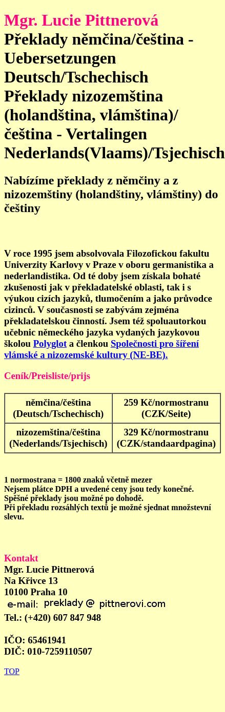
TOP (11, 671)
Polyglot (50, 343)
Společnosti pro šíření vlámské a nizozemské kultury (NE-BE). (101, 349)
